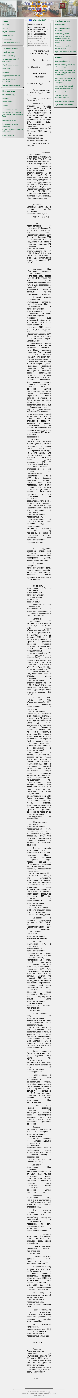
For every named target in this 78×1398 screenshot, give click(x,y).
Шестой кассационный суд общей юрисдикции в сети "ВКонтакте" (65, 73)
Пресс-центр (7, 68)
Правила (5, 98)
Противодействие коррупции (9, 80)
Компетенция (7, 39)
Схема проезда (8, 135)
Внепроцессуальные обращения (10, 125)
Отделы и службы (9, 32)
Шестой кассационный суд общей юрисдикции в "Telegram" (65, 80)
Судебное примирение (10, 65)
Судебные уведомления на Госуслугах (12, 131)
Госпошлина (7, 102)
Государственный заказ (11, 85)
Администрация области (64, 101)
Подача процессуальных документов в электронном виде (12, 115)
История (5, 24)
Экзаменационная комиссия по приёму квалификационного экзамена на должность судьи (64, 38)
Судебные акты (8, 52)
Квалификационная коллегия (62, 29)
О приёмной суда (8, 94)
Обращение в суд (9, 120)
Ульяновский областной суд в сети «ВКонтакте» (64, 87)
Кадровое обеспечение (11, 76)
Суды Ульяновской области (65, 52)
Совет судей (60, 24)
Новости (5, 72)
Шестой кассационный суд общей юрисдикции (65, 66)
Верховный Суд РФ (62, 61)
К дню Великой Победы (11, 42)
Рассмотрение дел (9, 56)
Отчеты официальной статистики (10, 60)
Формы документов (9, 109)
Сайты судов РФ (61, 92)
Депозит (5, 105)
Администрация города (64, 105)
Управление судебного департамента (63, 47)
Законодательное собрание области (62, 96)
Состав (5, 28)
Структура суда (8, 35)
